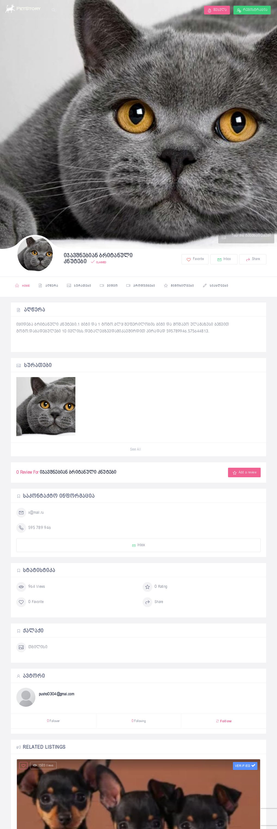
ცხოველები (184, 9)
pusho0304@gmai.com (56, 694)
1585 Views (43, 765)
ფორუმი (161, 9)
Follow (224, 721)
